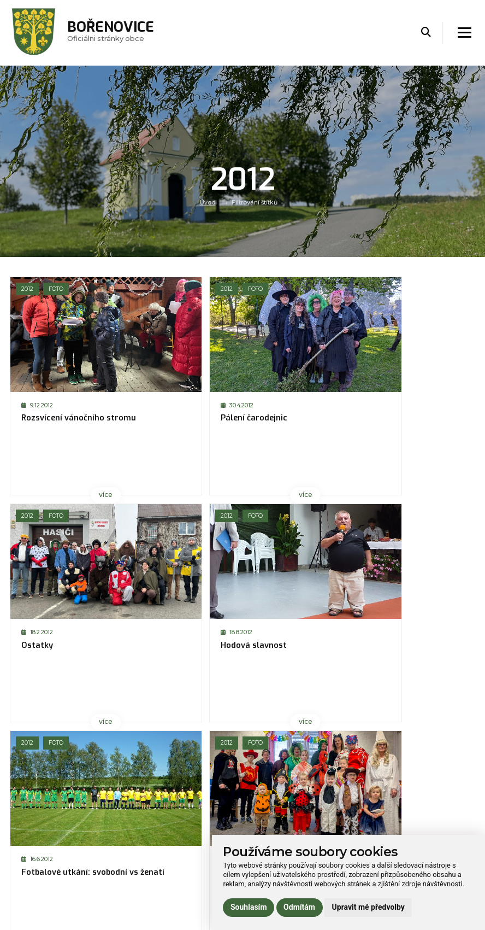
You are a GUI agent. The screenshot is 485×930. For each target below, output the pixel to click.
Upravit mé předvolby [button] (368, 907)
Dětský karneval (170, 646)
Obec (135, 811)
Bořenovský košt (402, 646)
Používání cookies (390, 826)
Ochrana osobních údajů (400, 811)
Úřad (134, 826)
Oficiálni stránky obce (113, 32)
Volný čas (142, 841)
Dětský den (276, 646)
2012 (27, 289)
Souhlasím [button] (248, 907)
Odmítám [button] (299, 907)
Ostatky (270, 418)
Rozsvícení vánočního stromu (63, 423)
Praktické (141, 855)
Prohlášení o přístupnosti (402, 796)
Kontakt (139, 869)
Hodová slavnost (403, 418)
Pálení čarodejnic (171, 418)
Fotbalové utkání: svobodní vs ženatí (57, 651)
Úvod (208, 202)
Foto (57, 289)
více (63, 494)
